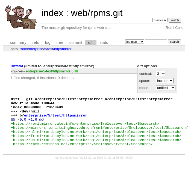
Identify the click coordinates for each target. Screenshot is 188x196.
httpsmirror (63, 49)
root (23, 49)
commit (75, 42)
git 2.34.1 (86, 167)
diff (90, 42)
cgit (76, 167)
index (52, 13)
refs (36, 42)
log (48, 42)
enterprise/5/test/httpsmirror (48, 71)
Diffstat (17, 66)
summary (18, 42)
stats (103, 42)
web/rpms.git (96, 13)
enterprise (35, 49)
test (50, 49)
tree (60, 42)
